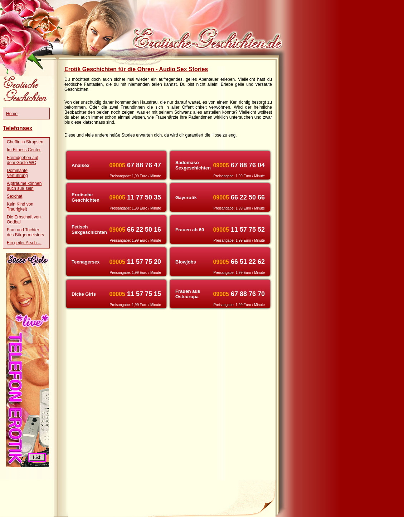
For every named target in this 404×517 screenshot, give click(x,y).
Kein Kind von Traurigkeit (20, 207)
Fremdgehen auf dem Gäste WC (22, 160)
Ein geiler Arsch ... (24, 242)
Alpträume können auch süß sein (24, 186)
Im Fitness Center (24, 149)
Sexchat (14, 196)
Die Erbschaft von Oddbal (24, 220)
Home (12, 113)
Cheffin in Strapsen (25, 141)
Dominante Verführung (17, 173)
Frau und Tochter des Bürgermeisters (25, 232)
